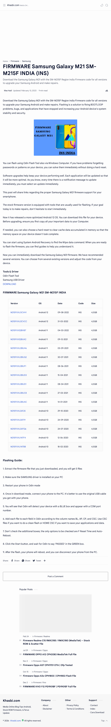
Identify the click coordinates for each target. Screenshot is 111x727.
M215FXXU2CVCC (19, 321)
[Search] (106, 5)
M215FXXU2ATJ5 (18, 411)
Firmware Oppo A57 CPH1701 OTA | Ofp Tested (48, 665)
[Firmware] (38, 636)
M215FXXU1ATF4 (18, 437)
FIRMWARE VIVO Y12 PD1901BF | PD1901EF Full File (49, 686)
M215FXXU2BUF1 (18, 366)
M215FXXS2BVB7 (18, 330)
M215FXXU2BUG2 (19, 357)
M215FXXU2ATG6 (18, 429)
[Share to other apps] (44, 560)
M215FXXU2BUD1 (18, 384)
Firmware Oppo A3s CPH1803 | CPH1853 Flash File (49, 675)
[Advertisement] (55, 33)
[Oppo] (45, 650)
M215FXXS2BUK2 (18, 339)
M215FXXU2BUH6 (19, 348)
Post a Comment (55, 576)
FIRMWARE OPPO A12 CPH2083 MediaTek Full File (49, 654)
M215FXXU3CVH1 (18, 312)
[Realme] (47, 636)
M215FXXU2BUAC (19, 402)
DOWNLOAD (9, 284)
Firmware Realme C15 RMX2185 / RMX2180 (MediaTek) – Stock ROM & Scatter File (56, 642)
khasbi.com (13, 5)
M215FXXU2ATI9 (18, 420)
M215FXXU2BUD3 (19, 375)
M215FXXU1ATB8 (18, 446)
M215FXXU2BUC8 (19, 393)
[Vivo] (44, 682)
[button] (102, 5)
